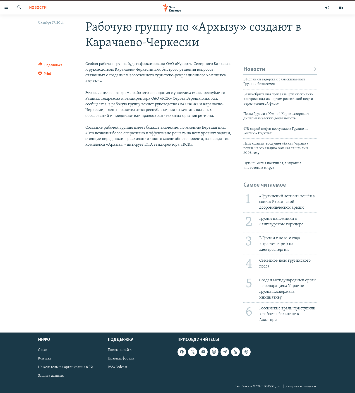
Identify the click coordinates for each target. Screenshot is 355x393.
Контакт (44, 358)
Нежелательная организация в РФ (65, 367)
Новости (38, 8)
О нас (42, 350)
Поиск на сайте (120, 350)
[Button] (50, 65)
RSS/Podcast (117, 367)
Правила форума (121, 358)
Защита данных (51, 376)
